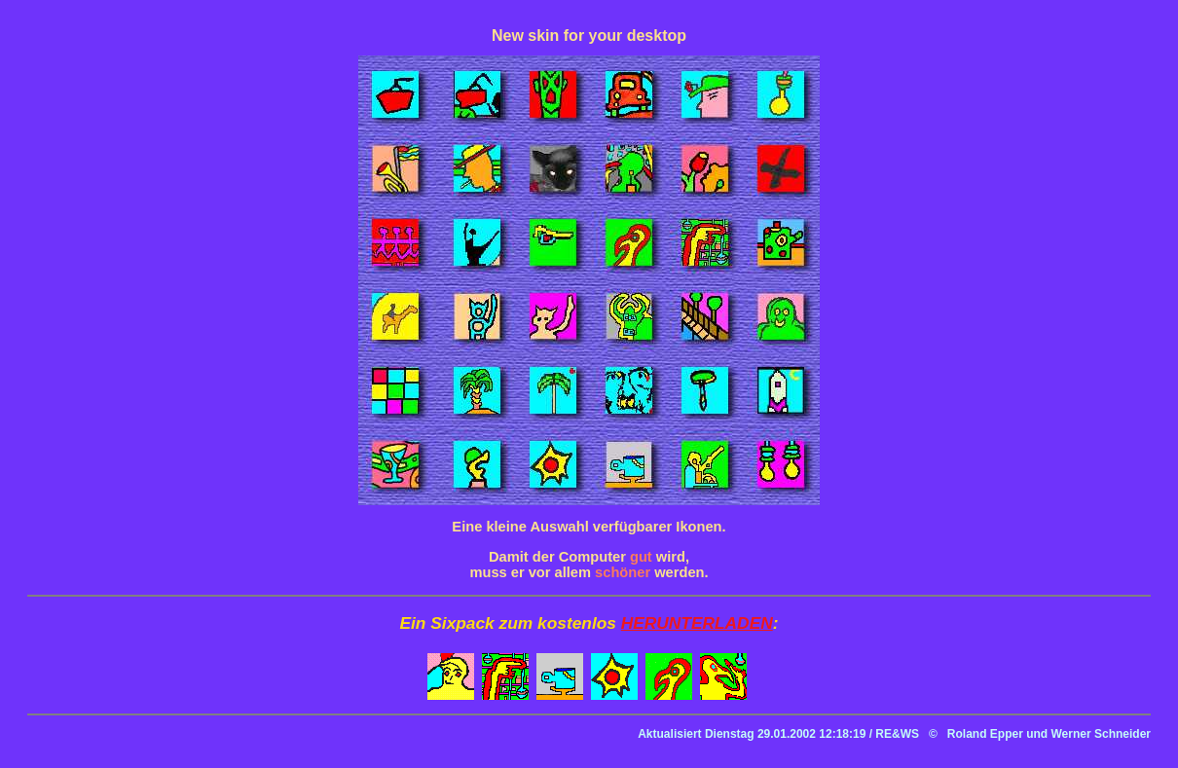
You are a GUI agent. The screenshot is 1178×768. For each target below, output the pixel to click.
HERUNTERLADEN (697, 623)
